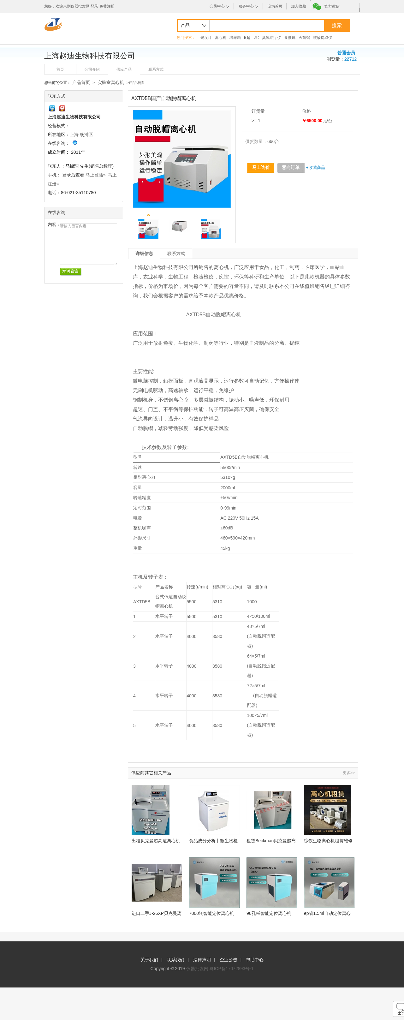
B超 (247, 37)
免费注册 (107, 6)
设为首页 (274, 6)
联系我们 (175, 959)
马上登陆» (96, 174)
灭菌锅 (304, 37)
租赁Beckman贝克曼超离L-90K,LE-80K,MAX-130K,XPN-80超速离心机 (271, 841)
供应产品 (124, 69)
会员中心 (217, 6)
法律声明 (202, 959)
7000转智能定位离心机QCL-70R (211, 913)
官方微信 (332, 6)
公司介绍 (92, 69)
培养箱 (235, 37)
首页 (60, 69)
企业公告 (228, 959)
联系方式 (155, 69)
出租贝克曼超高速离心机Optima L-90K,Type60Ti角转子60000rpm (156, 841)
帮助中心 (255, 959)
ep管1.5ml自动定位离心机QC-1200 (327, 913)
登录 (94, 6)
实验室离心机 (111, 82)
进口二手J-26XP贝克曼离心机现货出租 (156, 913)
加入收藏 (298, 6)
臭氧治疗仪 (271, 37)
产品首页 (81, 82)
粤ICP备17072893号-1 (231, 968)
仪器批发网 (197, 968)
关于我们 (149, 959)
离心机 (220, 37)
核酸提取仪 (322, 37)
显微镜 (289, 37)
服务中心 (246, 6)
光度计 (206, 37)
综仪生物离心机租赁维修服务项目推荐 (328, 841)
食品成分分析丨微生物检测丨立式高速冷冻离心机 (213, 841)
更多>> (349, 773)
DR (256, 37)
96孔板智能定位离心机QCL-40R (269, 913)
